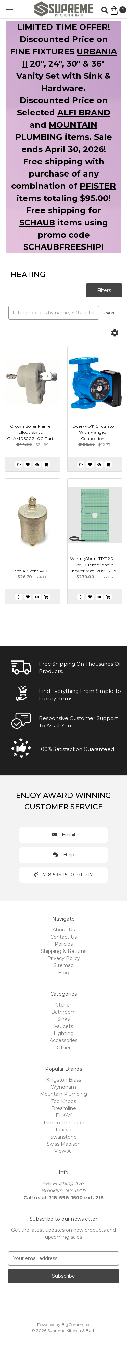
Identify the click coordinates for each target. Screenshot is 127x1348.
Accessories (63, 1040)
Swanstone (63, 1137)
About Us (64, 930)
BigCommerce (75, 1324)
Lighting (64, 1033)
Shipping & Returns (63, 951)
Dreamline (63, 1108)
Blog (63, 973)
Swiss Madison (64, 1144)
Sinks (63, 1019)
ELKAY (64, 1115)
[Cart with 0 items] (118, 10)
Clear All (109, 313)
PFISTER (98, 186)
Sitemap (64, 965)
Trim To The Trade (63, 1123)
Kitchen (63, 1005)
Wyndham (63, 1087)
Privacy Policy (63, 958)
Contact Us (63, 937)
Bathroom (63, 1012)
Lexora (63, 1130)
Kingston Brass (63, 1080)
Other (64, 1048)
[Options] (114, 333)
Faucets (63, 1026)
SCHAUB (37, 222)
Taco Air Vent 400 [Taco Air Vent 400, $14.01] (30, 570)
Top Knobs (63, 1101)
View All (63, 1151)
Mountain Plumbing (63, 1094)
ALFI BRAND (83, 112)
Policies (64, 944)
